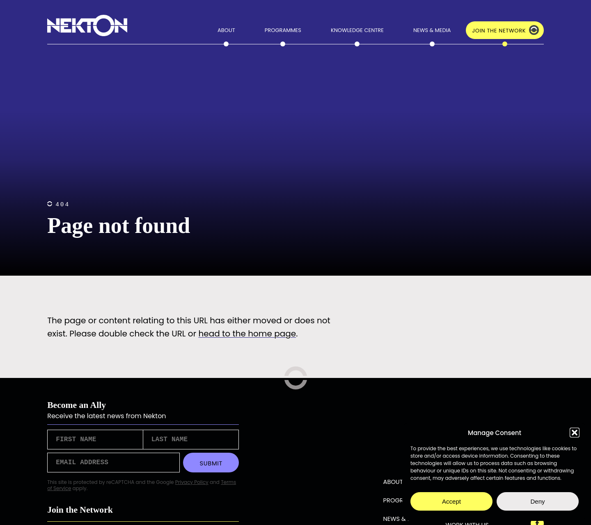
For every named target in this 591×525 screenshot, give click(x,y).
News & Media (432, 30)
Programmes (283, 30)
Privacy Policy (191, 485)
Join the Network (499, 31)
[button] (574, 432)
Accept (451, 501)
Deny (537, 501)
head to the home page (247, 333)
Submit (210, 466)
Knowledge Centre (357, 30)
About (226, 30)
